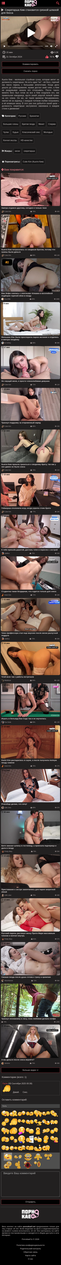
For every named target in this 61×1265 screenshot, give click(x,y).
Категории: (10, 116)
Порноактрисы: (12, 162)
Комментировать (31, 64)
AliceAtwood (7, 980)
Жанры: (8, 151)
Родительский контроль (30, 1248)
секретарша (29, 151)
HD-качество (27, 140)
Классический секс (31, 132)
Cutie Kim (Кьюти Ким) (33, 162)
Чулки (6, 132)
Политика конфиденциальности (30, 1245)
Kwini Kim (6, 595)
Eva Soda (6, 722)
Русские (22, 116)
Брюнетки (34, 116)
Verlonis (5, 1063)
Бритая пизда (28, 124)
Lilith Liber (6, 895)
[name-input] (30, 1106)
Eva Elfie (5, 299)
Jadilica (5, 553)
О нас (30, 1259)
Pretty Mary (6, 851)
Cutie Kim (6, 211)
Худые (15, 132)
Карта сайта (30, 1255)
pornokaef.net (29, 1226)
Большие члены (10, 124)
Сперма (52, 124)
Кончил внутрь (10, 140)
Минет (41, 124)
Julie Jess (6, 807)
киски (17, 151)
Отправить (30, 1202)
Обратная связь (31, 1252)
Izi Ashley (6, 343)
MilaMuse (6, 680)
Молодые (48, 132)
